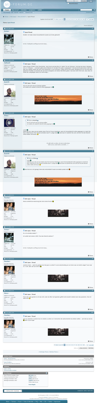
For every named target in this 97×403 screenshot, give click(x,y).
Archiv (85, 390)
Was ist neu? (15, 10)
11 (76, 19)
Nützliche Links (28, 12)
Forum (7, 10)
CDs (45, 401)
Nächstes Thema (53, 352)
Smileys (30, 377)
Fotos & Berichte (28, 401)
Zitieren (90, 57)
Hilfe (91, 1)
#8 (92, 258)
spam (5, 368)
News (7, 401)
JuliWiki (40, 10)
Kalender (16, 12)
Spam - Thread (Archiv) (9, 358)
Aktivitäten (24, 10)
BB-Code (31, 375)
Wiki (41, 401)
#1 (92, 28)
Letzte (91, 19)
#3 (92, 79)
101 (84, 19)
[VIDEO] (31, 380)
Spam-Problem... (8, 362)
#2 (92, 60)
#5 (92, 151)
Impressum (57, 401)
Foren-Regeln (32, 384)
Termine (13, 401)
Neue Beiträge (7, 12)
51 (81, 19)
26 (78, 19)
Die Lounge (13, 16)
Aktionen (21, 12)
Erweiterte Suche (90, 12)
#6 (92, 195)
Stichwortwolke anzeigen (10, 370)
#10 (92, 312)
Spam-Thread (11, 22)
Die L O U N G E (22, 16)
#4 (92, 113)
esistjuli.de (32, 10)
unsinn (9, 368)
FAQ (36, 401)
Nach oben (91, 348)
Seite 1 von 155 (59, 19)
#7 (92, 227)
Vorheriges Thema (43, 352)
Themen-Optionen (88, 25)
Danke (50, 401)
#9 (92, 290)
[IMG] (30, 378)
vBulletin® (46, 397)
